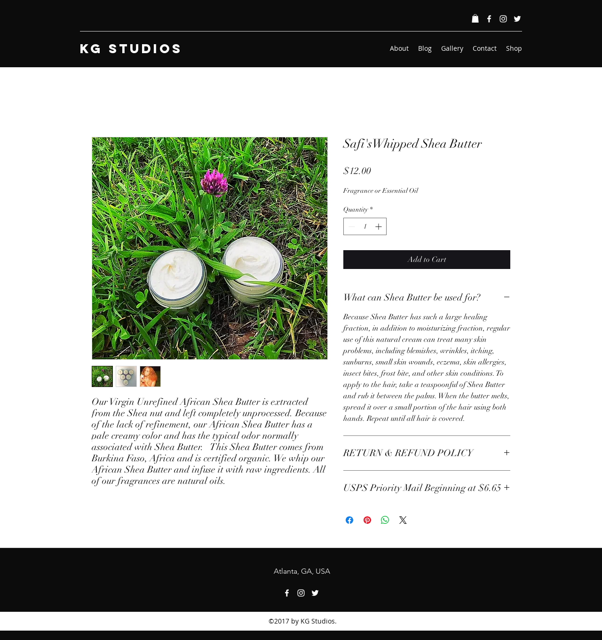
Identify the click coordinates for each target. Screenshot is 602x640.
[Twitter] (517, 19)
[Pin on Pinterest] (367, 520)
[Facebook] (489, 19)
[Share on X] (403, 520)
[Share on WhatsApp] (385, 520)
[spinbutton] (364, 226)
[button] (475, 18)
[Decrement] (350, 226)
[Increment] (379, 226)
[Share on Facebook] (349, 520)
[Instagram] (503, 19)
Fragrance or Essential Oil (380, 191)
